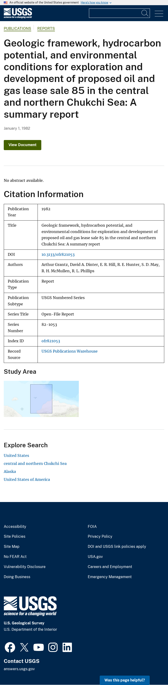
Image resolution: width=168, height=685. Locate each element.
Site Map (11, 547)
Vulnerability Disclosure (25, 567)
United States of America (27, 479)
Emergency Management (110, 577)
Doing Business (17, 577)
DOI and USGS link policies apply (117, 547)
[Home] (18, 17)
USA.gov (95, 557)
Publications (17, 28)
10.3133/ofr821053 (58, 254)
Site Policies (14, 536)
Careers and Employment (110, 567)
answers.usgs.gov (19, 669)
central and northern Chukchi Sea (35, 463)
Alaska (10, 471)
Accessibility (15, 527)
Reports (46, 28)
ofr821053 (51, 341)
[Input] (119, 13)
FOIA (92, 527)
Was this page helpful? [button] (124, 680)
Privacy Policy (100, 536)
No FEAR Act (15, 557)
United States (16, 455)
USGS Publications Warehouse (70, 351)
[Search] (145, 13)
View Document (22, 145)
